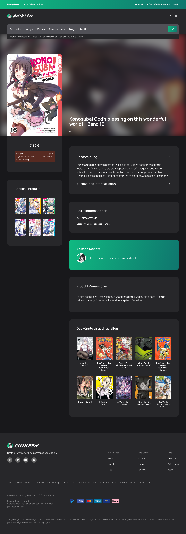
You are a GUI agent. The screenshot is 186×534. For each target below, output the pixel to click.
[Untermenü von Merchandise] (64, 29)
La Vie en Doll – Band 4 (124, 403)
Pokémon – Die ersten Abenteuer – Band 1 (104, 366)
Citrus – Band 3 (84, 402)
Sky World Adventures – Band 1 (163, 404)
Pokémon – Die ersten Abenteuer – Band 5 (163, 366)
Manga (106, 224)
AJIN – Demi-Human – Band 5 (143, 364)
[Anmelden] (170, 16)
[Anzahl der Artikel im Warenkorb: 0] (176, 16)
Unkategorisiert (23, 36)
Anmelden (137, 300)
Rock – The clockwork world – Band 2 (124, 365)
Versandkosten (27, 156)
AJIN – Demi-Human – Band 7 (143, 403)
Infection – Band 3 (84, 364)
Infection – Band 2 (104, 403)
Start (12, 36)
